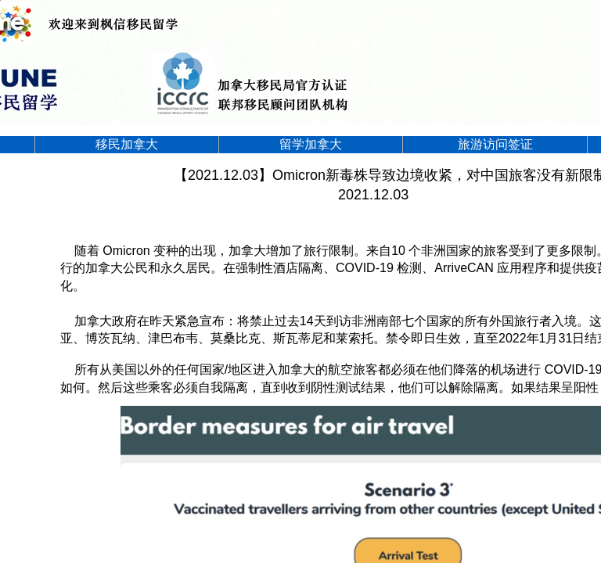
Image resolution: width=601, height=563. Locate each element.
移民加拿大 (126, 144)
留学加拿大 (310, 144)
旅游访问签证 (495, 144)
